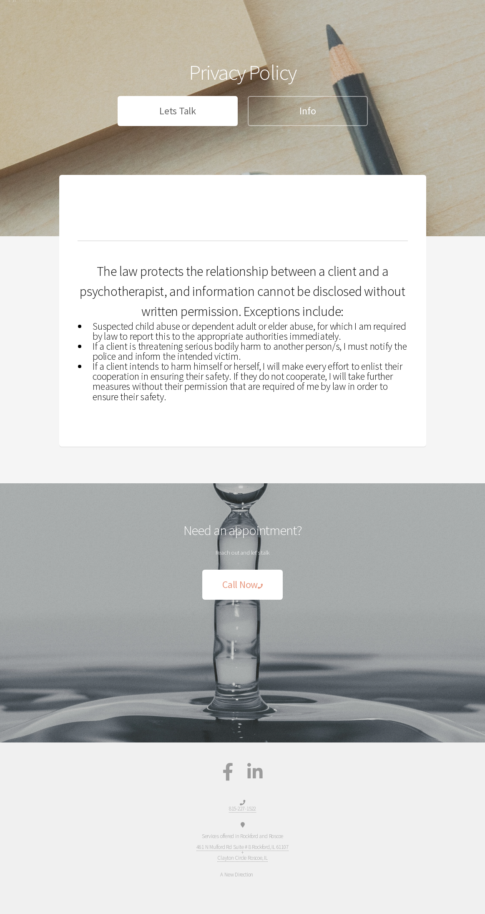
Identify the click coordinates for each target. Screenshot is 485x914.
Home (404, 9)
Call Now (242, 584)
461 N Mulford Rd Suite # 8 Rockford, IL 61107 (242, 847)
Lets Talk (177, 110)
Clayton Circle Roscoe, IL (242, 857)
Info (307, 110)
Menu (460, 9)
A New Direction (28, 9)
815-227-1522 (343, 9)
